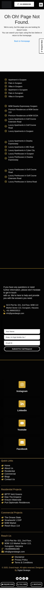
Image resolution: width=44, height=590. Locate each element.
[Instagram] (22, 384)
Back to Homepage (22, 41)
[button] (41, 5)
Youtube (22, 429)
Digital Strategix (23, 570)
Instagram (22, 391)
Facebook (22, 449)
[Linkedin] (22, 403)
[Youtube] (22, 423)
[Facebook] (22, 442)
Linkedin (22, 410)
